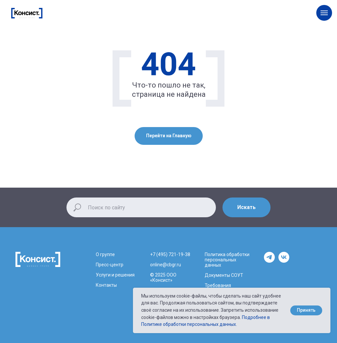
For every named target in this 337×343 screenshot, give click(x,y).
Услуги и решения (115, 274)
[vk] (283, 261)
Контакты (106, 285)
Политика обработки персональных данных (227, 260)
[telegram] (269, 261)
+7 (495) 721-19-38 (170, 254)
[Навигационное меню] (324, 13)
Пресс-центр (109, 264)
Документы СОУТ (224, 275)
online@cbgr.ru (165, 264)
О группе (105, 254)
